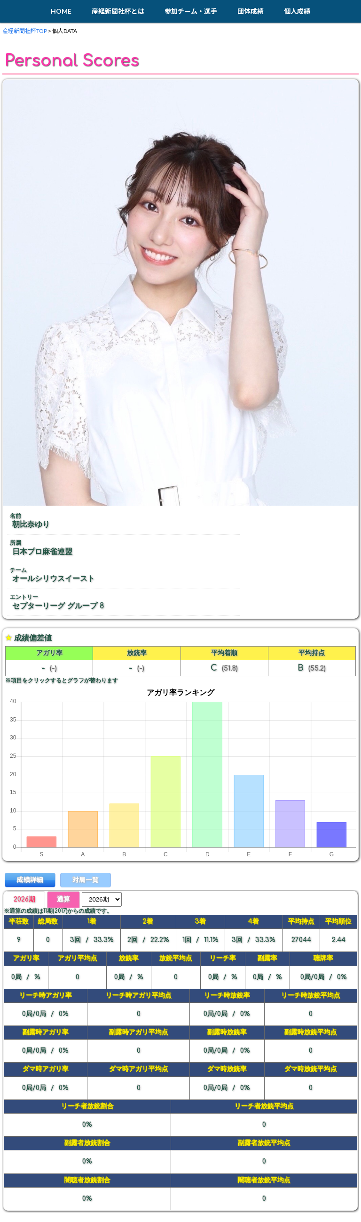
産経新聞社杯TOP (24, 30)
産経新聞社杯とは (118, 11)
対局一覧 (85, 880)
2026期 (24, 899)
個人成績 (297, 11)
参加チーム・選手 (191, 11)
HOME (61, 11)
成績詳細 (30, 880)
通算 (63, 899)
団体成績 (250, 11)
